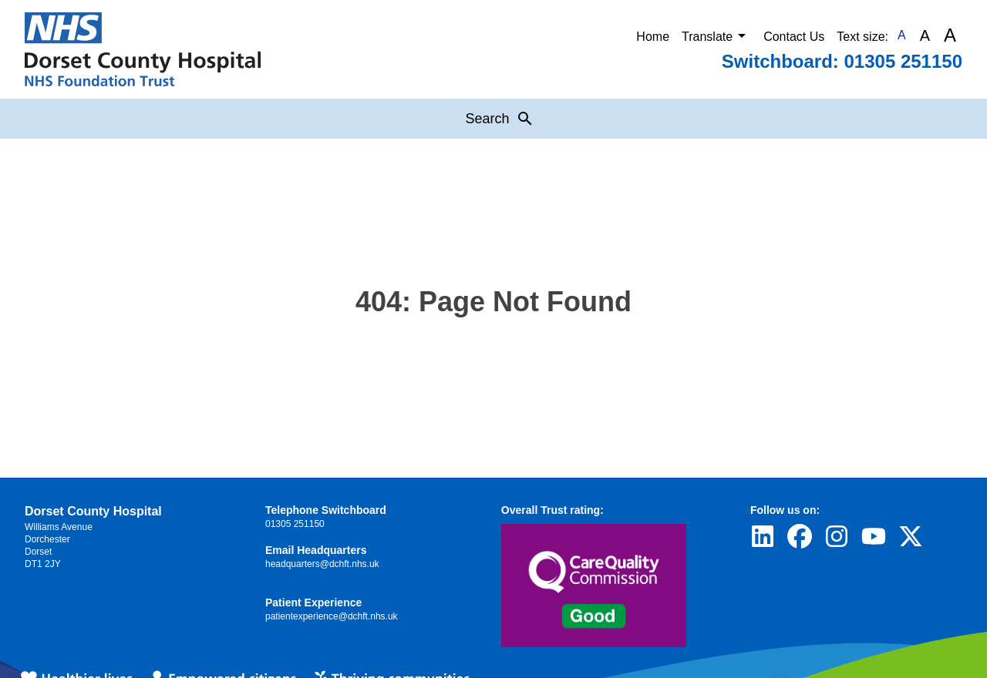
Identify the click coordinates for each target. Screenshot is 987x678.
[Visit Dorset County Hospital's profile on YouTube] (873, 536)
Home (652, 36)
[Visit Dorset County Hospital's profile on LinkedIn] (762, 536)
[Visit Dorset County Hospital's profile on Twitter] (910, 536)
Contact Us (793, 36)
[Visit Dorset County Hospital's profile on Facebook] (799, 536)
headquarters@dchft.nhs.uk (322, 564)
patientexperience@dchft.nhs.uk (331, 616)
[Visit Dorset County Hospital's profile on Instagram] (836, 536)
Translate (716, 35)
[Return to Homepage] (143, 49)
